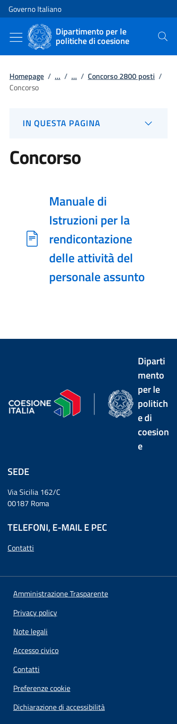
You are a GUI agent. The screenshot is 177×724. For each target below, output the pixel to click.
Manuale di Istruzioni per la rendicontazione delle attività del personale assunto (97, 238)
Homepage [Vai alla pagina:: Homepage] (26, 76)
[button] (41, 688)
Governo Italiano (34, 9)
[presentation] (163, 36)
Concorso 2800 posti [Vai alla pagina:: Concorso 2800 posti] (121, 76)
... (57, 76)
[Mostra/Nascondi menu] (16, 37)
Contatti (21, 547)
